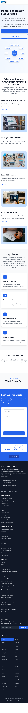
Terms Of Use (10, 700)
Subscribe (23, 627)
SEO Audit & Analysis (6, 517)
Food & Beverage (5, 553)
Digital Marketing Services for (8, 586)
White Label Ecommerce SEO (7, 600)
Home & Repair (4, 536)
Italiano (3, 646)
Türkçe (3, 656)
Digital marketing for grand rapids (9, 571)
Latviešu (3, 676)
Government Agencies (6, 548)
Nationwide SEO (4, 503)
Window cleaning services (7, 574)
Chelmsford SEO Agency (6, 581)
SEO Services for (4, 505)
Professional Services (6, 538)
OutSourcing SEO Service (6, 498)
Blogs (2, 564)
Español (3, 642)
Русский (17, 680)
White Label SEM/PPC (6, 604)
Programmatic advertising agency (8, 609)
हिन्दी (16, 686)
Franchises (3, 531)
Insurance (3, 543)
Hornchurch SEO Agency (6, 578)
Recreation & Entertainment (7, 529)
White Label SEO (5, 593)
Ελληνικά (17, 663)
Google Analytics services (7, 522)
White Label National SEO (7, 595)
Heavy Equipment (5, 555)
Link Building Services (6, 512)
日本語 (16, 646)
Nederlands (4, 649)
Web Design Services (6, 607)
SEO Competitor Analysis (6, 515)
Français (17, 642)
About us (3, 562)
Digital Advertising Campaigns (8, 501)
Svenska (17, 652)
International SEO (5, 519)
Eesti (3, 666)
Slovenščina (17, 683)
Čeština (16, 659)
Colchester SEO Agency (6, 583)
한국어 (3, 673)
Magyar (3, 669)
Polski (16, 649)
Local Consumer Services (6, 545)
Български (4, 659)
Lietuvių (17, 673)
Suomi (16, 666)
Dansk (3, 663)
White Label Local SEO (6, 597)
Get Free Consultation (14, 31)
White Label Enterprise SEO (7, 602)
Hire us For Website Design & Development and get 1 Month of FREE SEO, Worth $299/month (14, 448)
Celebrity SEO (4, 508)
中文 (16, 656)
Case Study (3, 611)
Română (3, 680)
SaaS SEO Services (5, 541)
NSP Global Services (9, 466)
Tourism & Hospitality (6, 550)
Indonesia (17, 669)
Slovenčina (4, 683)
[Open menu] (25, 2)
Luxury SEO (3, 510)
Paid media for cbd (5, 569)
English (3, 639)
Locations (3, 576)
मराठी (3, 690)
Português (4, 652)
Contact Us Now (14, 36)
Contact (3, 567)
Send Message (14, 433)
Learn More (5, 109)
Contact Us (14, 456)
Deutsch (17, 639)
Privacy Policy (18, 700)
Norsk (16, 676)
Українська (4, 686)
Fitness (2, 534)
